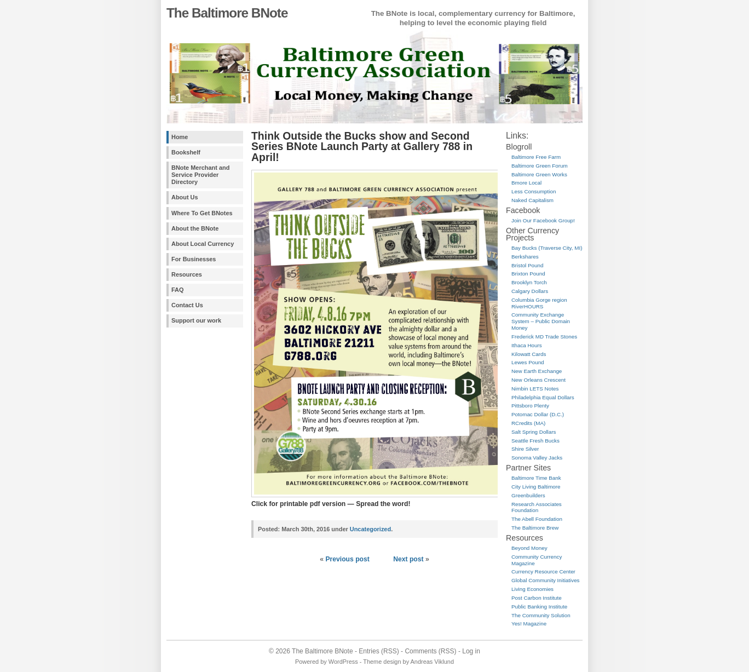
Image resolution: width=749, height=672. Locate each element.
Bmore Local (526, 183)
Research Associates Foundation (536, 507)
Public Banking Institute (539, 607)
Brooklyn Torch (529, 282)
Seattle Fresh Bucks (535, 441)
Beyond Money (529, 548)
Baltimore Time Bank (536, 478)
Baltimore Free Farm (536, 157)
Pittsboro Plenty (530, 406)
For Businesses (193, 259)
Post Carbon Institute (536, 598)
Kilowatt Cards (528, 354)
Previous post (347, 559)
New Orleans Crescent (538, 380)
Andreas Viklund (432, 661)
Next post (408, 559)
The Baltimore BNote (226, 12)
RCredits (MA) (528, 423)
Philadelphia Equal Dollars (542, 397)
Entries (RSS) (379, 651)
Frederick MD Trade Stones (544, 337)
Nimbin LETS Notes (534, 389)
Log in (471, 651)
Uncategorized (370, 529)
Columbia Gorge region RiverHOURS (539, 303)
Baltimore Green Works (539, 174)
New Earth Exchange (536, 371)
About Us (184, 197)
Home (179, 137)
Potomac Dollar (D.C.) (537, 414)
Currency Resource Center (543, 571)
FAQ (177, 289)
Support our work (196, 320)
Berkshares (525, 257)
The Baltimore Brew (534, 528)
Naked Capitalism (532, 200)
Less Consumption (533, 191)
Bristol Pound (527, 265)
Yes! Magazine (528, 624)
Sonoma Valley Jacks (536, 458)
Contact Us (187, 305)
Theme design (382, 661)
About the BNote (194, 228)
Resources (186, 274)
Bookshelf (185, 152)
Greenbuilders (528, 495)
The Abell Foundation (536, 519)
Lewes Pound (527, 362)
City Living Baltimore (536, 487)
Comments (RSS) (430, 651)
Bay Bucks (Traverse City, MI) (546, 248)
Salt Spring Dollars (533, 432)
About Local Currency (202, 243)
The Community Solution (541, 615)
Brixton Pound (528, 274)
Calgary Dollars (529, 291)
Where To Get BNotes (202, 213)
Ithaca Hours (526, 345)
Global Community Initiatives (545, 580)
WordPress (343, 661)
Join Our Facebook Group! (543, 220)
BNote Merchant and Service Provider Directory (200, 174)
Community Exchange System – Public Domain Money (540, 321)
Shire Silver (525, 449)
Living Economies (532, 589)
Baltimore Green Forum (539, 166)
